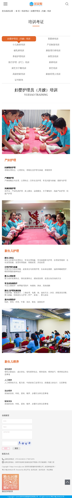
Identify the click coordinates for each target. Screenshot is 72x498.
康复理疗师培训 (53, 50)
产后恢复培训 (53, 45)
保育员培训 (53, 56)
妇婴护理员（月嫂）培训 (18, 39)
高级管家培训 (19, 74)
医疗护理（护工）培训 (18, 62)
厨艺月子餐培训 (19, 68)
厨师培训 (53, 62)
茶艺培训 (53, 68)
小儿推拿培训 (19, 45)
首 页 (18, 11)
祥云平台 (27, 470)
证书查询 (19, 80)
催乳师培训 (19, 50)
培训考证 (25, 11)
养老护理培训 (19, 56)
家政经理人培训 (53, 74)
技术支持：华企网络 (46, 470)
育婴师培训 (53, 39)
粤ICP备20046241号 (8, 470)
